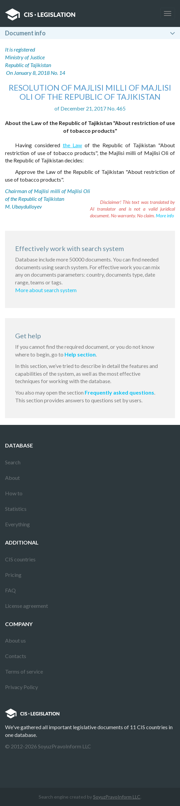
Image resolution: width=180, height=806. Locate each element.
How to (13, 493)
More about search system (46, 290)
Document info (25, 33)
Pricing (13, 574)
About (12, 477)
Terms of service (24, 671)
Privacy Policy (21, 687)
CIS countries (20, 559)
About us (15, 640)
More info (165, 215)
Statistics (16, 508)
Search (12, 462)
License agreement (26, 605)
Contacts (15, 656)
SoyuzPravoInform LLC (116, 797)
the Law (72, 145)
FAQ (10, 590)
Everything (17, 524)
